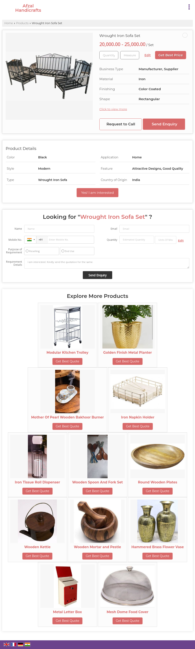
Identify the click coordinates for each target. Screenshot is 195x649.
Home (8, 23)
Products (22, 23)
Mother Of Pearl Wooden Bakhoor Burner (67, 417)
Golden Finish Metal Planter (127, 352)
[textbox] (129, 55)
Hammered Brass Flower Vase (157, 547)
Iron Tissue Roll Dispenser (37, 482)
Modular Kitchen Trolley (67, 352)
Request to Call (121, 124)
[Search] (180, 6)
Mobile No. (15, 240)
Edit (147, 55)
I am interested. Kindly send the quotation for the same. (106, 263)
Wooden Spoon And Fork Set (97, 482)
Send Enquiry (164, 124)
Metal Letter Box (67, 612)
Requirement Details (14, 263)
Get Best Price (170, 55)
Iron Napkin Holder (137, 417)
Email (114, 229)
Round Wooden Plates (157, 482)
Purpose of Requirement (14, 251)
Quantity (112, 240)
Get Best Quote (67, 361)
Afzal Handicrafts (28, 8)
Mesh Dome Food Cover (127, 612)
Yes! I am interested (97, 193)
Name (18, 229)
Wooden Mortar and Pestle (97, 547)
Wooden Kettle (37, 547)
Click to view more (113, 109)
